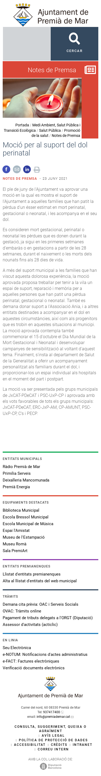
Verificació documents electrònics (34, 668)
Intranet (82, 745)
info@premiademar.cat (53, 717)
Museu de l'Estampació (24, 537)
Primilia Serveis (17, 473)
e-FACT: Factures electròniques (31, 661)
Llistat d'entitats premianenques (32, 574)
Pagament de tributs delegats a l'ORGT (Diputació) (48, 617)
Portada (22, 125)
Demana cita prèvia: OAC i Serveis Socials (40, 604)
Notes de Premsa (66, 135)
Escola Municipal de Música (28, 523)
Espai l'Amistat (16, 530)
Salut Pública (50, 130)
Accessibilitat (30, 745)
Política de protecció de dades (53, 740)
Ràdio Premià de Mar (21, 466)
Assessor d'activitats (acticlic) (30, 624)
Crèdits (59, 745)
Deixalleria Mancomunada (26, 480)
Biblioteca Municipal (21, 510)
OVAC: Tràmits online (22, 611)
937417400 (51, 712)
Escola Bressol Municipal (25, 517)
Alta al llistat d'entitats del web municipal (40, 580)
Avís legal (53, 735)
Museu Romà (14, 544)
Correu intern (53, 749)
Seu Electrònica (17, 647)
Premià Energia (16, 486)
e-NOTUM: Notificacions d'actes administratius (45, 654)
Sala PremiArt (15, 550)
